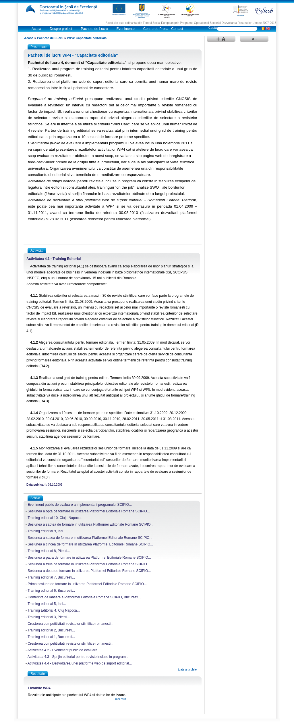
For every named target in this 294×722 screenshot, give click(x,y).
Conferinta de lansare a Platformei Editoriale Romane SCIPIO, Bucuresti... (84, 597)
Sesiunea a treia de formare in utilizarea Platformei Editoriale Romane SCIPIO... (89, 564)
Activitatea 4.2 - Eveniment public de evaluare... (64, 650)
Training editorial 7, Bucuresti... (51, 577)
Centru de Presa (155, 29)
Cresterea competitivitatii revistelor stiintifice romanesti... (70, 624)
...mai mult (119, 699)
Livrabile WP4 (39, 688)
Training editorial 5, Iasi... (47, 604)
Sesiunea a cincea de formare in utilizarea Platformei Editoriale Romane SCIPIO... (90, 544)
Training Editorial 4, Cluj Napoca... (54, 610)
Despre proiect (61, 29)
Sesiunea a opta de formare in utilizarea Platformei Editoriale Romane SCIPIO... (89, 511)
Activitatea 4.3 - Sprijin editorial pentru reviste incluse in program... (78, 657)
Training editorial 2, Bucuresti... (51, 630)
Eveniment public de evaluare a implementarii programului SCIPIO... (80, 505)
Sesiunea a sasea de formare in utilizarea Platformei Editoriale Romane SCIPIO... (90, 538)
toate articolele (187, 669)
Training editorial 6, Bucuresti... (51, 591)
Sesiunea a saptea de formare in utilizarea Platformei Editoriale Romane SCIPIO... (90, 524)
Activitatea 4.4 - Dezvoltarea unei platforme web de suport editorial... (80, 663)
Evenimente (125, 29)
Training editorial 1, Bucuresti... (51, 637)
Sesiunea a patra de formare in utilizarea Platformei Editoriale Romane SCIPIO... (89, 558)
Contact (177, 29)
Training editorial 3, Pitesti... (49, 617)
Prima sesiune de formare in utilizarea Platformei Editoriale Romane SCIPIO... (87, 584)
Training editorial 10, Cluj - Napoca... (55, 518)
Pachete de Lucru (94, 29)
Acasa (36, 29)
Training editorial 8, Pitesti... (49, 551)
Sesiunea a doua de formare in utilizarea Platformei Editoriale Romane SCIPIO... (89, 571)
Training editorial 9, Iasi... (47, 531)
